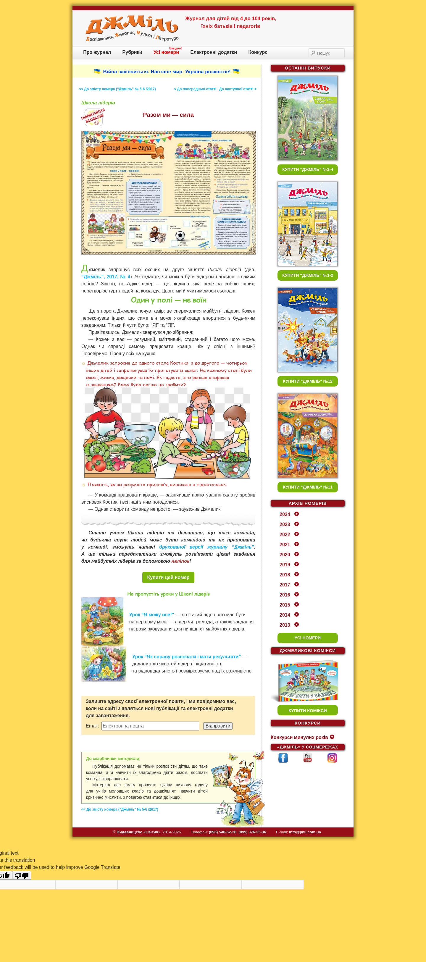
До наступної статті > (237, 89)
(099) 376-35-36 (252, 832)
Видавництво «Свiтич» (138, 832)
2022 (285, 534)
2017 (285, 584)
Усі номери (166, 52)
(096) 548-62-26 (222, 832)
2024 (285, 514)
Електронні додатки (214, 52)
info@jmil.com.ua (305, 832)
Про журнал (97, 52)
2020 (285, 554)
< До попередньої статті (195, 89)
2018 (285, 574)
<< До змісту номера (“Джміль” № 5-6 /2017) (117, 89)
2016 (285, 594)
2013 (285, 625)
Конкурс (258, 52)
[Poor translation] (21, 875)
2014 (285, 614)
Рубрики (132, 52)
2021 (285, 544)
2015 (285, 604)
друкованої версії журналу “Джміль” (206, 546)
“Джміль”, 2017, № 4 (105, 276)
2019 (285, 564)
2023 (285, 524)
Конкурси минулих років (299, 737)
